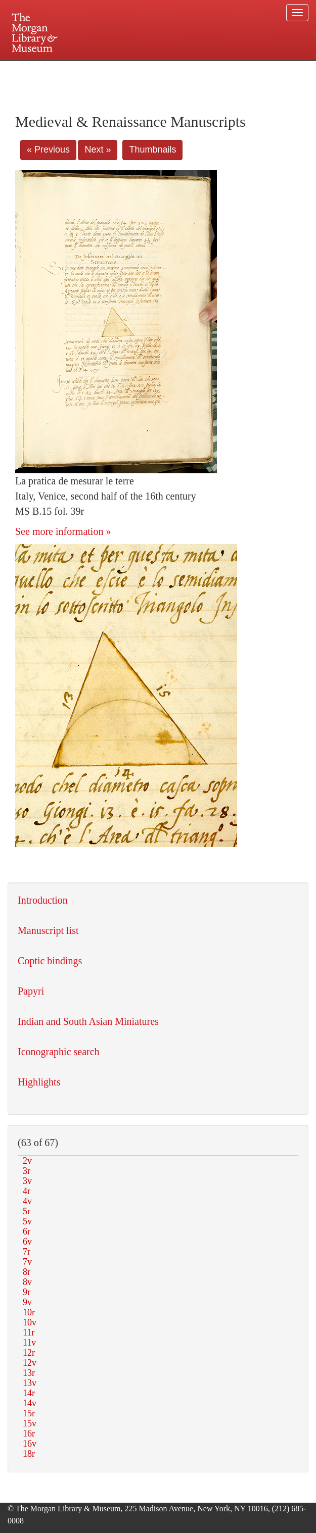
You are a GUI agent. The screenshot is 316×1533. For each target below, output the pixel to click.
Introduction (43, 900)
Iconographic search (59, 1051)
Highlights (39, 1081)
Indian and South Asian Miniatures (88, 1021)
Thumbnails (152, 149)
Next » (97, 149)
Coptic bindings (50, 960)
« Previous (48, 149)
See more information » (63, 531)
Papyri (31, 991)
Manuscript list (48, 930)
